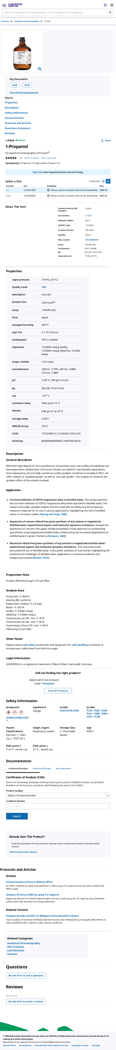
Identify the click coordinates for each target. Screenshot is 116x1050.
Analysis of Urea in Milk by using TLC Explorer (32, 895)
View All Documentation (24, 92)
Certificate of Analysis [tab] (18, 768)
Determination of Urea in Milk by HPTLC (29, 882)
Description (12, 107)
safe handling (80, 644)
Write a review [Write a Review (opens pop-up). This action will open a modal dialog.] (31, 157)
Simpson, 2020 (56, 536)
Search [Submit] (17, 816)
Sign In (36, 172)
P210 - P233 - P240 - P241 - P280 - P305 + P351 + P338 (98, 713)
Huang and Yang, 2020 (53, 514)
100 (44, 287)
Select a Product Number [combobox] (22, 796)
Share (106, 140)
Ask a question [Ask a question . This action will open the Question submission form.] (48, 157)
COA (14, 85)
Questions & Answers (17, 128)
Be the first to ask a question (26, 976)
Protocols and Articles (18, 123)
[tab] (7, 21)
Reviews (10, 133)
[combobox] (58, 12)
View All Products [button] (58, 690)
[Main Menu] (4, 5)
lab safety (29, 644)
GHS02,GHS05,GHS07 (17, 719)
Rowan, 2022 (40, 557)
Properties (11, 102)
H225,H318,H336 (69, 710)
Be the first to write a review (27, 1002)
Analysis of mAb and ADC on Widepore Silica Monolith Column (42, 916)
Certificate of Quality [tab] (42, 768)
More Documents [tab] (63, 768)
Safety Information (16, 112)
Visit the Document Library (23, 852)
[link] (9, 1045)
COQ (27, 85)
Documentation (14, 118)
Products (5, 21)
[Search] (110, 12)
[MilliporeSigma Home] (15, 5)
